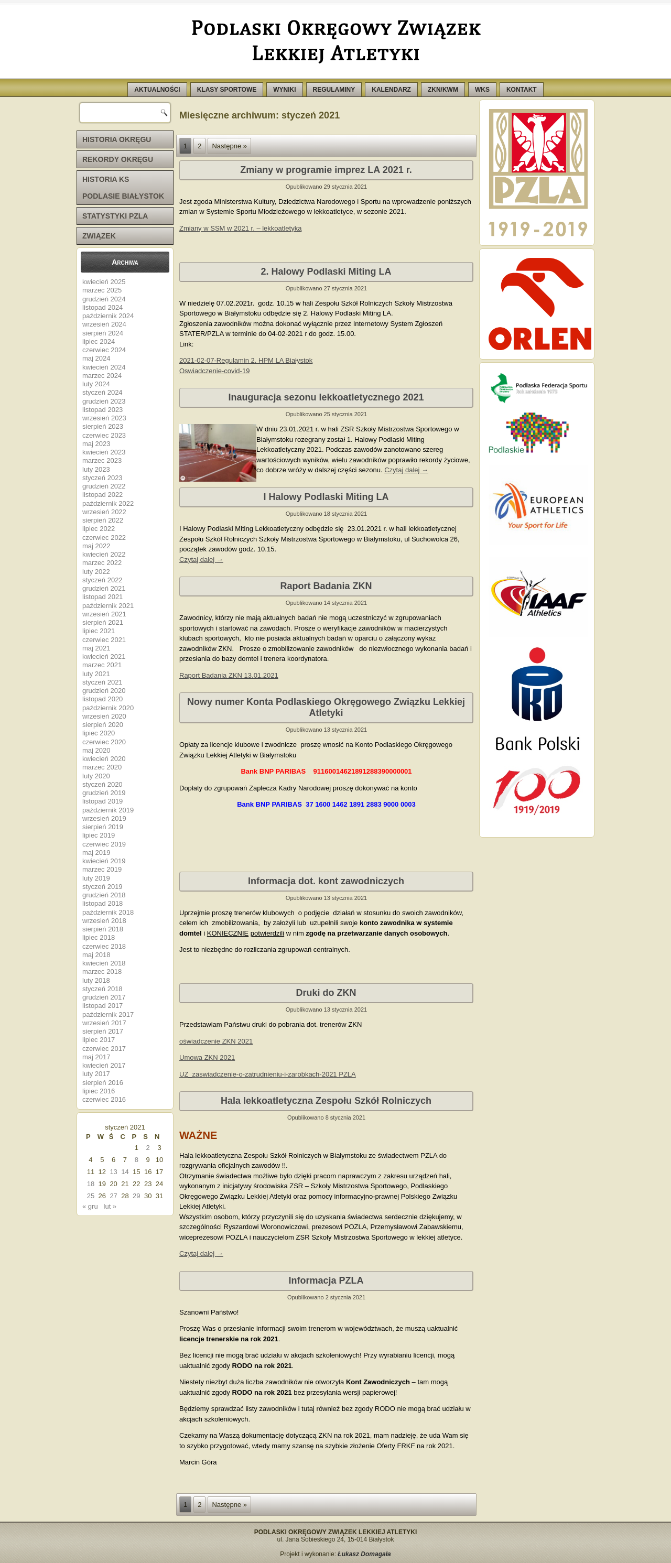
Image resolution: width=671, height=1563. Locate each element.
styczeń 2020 (102, 784)
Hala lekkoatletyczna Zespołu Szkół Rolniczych (326, 1100)
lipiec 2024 (98, 341)
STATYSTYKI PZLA (115, 216)
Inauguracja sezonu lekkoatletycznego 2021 (326, 397)
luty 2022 (96, 572)
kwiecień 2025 (103, 282)
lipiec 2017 (98, 1040)
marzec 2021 (102, 665)
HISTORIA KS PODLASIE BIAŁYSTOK (123, 187)
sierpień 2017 (102, 1031)
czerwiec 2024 (104, 350)
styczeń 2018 (102, 989)
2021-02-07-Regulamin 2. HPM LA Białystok (245, 360)
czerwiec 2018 (104, 946)
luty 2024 (96, 384)
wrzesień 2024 (104, 324)
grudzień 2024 (103, 299)
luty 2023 (96, 469)
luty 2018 (96, 980)
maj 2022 (96, 546)
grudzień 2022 (103, 486)
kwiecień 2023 (103, 452)
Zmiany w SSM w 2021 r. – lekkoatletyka (240, 228)
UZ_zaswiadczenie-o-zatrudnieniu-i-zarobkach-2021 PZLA (267, 1074)
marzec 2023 (102, 460)
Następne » (229, 146)
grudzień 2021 (103, 588)
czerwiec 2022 (104, 537)
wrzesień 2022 (104, 512)
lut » (110, 1206)
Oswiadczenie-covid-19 (214, 371)
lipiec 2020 (98, 733)
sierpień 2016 (102, 1083)
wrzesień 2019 (104, 818)
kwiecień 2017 (103, 1065)
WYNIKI (284, 89)
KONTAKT (521, 89)
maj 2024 (96, 358)
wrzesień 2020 (104, 716)
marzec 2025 (102, 290)
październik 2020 (108, 708)
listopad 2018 (102, 903)
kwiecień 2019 (103, 861)
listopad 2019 (102, 801)
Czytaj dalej (406, 470)
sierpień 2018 (102, 929)
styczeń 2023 (102, 478)
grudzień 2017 (103, 997)
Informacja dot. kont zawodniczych (326, 881)
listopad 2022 (102, 494)
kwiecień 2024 (103, 367)
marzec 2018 (102, 971)
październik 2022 (108, 503)
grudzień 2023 (103, 401)
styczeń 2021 (102, 682)
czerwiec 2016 (104, 1099)
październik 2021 (108, 606)
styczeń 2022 (102, 580)
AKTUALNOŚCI (157, 89)
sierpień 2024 (102, 333)
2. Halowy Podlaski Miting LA (326, 271)
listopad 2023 (102, 410)
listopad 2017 (102, 1006)
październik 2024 (108, 316)
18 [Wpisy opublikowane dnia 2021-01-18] (90, 1184)
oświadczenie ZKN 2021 (216, 1041)
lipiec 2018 (98, 937)
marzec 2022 (102, 563)
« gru (90, 1206)
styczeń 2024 (102, 392)
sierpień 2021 (102, 622)
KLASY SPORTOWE (227, 89)
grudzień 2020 (103, 690)
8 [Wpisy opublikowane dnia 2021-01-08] (136, 1160)
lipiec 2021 (98, 631)
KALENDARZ (391, 89)
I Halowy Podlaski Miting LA (325, 497)
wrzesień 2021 (104, 614)
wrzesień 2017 (104, 1023)
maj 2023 (96, 444)
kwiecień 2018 (103, 963)
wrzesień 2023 (104, 418)
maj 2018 (96, 955)
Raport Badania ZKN (326, 586)
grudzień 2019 (103, 793)
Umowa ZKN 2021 (207, 1057)
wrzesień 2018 (104, 921)
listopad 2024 (102, 307)
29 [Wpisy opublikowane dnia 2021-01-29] (136, 1196)
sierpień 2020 (102, 725)
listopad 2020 (102, 699)
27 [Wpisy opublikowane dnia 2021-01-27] (113, 1196)
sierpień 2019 (102, 827)
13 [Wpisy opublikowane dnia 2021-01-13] (113, 1172)
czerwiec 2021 (104, 640)
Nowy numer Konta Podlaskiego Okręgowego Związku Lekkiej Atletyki (326, 707)
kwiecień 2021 (103, 656)
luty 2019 (96, 878)
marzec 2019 (102, 869)
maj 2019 (96, 852)
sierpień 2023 (102, 426)
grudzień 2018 (103, 895)
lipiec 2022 (98, 529)
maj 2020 (96, 750)
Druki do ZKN (326, 992)
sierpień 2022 (102, 520)
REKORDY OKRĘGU (117, 159)
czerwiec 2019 (104, 844)
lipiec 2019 (98, 835)
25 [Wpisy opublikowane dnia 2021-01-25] (90, 1196)
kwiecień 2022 (103, 554)
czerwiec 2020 (104, 742)
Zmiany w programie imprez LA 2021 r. (326, 170)
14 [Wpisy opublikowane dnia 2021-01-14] (124, 1172)
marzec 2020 (102, 767)
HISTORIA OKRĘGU (116, 139)
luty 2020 (96, 776)
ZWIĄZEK (99, 236)
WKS (482, 89)
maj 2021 (96, 648)
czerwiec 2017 (104, 1048)
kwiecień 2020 (103, 759)
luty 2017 (96, 1074)
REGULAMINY (334, 89)
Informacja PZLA (325, 1280)
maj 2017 (96, 1057)
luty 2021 (96, 674)
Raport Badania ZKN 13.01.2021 (228, 675)
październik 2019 (108, 810)
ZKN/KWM (443, 89)
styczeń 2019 (102, 887)
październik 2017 (108, 1014)
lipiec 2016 (98, 1091)
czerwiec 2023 (104, 435)
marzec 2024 (102, 375)
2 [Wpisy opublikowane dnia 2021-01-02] (148, 1148)
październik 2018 (108, 912)
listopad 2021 (102, 597)
